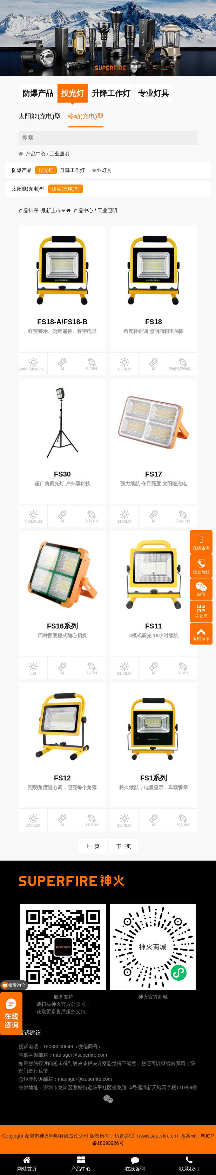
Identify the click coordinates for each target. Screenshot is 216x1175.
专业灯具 (153, 93)
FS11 (153, 626)
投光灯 (72, 93)
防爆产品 (37, 93)
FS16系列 (62, 626)
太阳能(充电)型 (40, 116)
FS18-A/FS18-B (62, 322)
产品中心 (36, 154)
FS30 (62, 474)
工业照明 (59, 154)
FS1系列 (153, 778)
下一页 (123, 846)
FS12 (62, 778)
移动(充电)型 (85, 116)
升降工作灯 (111, 93)
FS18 (153, 322)
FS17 (153, 474)
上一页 (92, 846)
